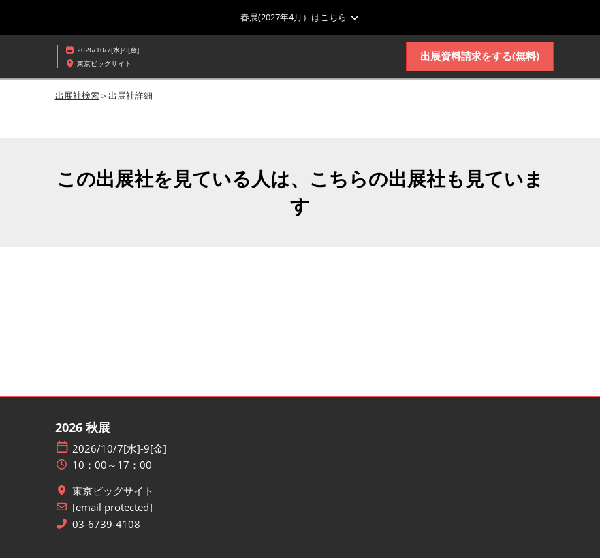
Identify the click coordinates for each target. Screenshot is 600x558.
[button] (480, 56)
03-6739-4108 (106, 524)
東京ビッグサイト (113, 491)
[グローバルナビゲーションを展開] (300, 17)
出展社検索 (77, 95)
